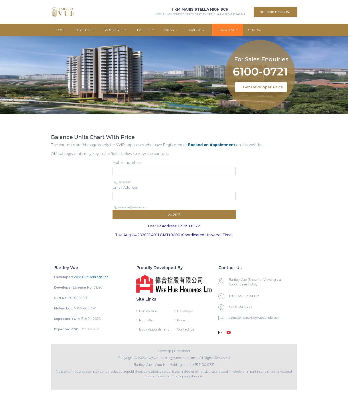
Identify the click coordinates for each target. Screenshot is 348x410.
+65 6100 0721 (203, 365)
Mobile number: (127, 162)
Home (60, 30)
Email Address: (125, 187)
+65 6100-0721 (240, 307)
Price (181, 320)
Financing (197, 30)
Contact (255, 30)
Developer (84, 30)
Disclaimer (182, 351)
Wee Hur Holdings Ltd (91, 277)
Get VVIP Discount (275, 12)
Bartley (145, 30)
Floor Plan (146, 320)
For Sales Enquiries (261, 58)
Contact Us (185, 329)
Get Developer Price (263, 87)
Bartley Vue (115, 30)
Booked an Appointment (212, 145)
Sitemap (164, 351)
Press (170, 30)
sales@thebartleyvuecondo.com (254, 318)
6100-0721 (260, 71)
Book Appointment (154, 329)
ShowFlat (228, 30)
